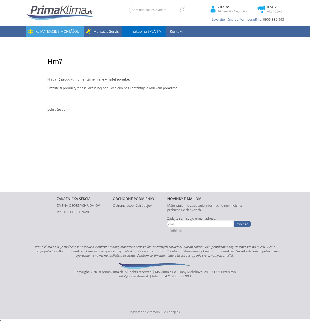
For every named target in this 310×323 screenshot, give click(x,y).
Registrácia (241, 11)
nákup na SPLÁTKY (146, 31)
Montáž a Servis (106, 31)
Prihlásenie (224, 11)
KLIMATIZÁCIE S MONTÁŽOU (57, 31)
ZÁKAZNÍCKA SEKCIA (74, 198)
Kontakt (176, 31)
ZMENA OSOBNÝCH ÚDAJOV (78, 205)
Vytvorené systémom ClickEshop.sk (155, 312)
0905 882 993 (273, 19)
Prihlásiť (242, 224)
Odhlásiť (175, 230)
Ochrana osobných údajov (132, 205)
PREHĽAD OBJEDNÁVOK (75, 212)
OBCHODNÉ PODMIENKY (133, 198)
